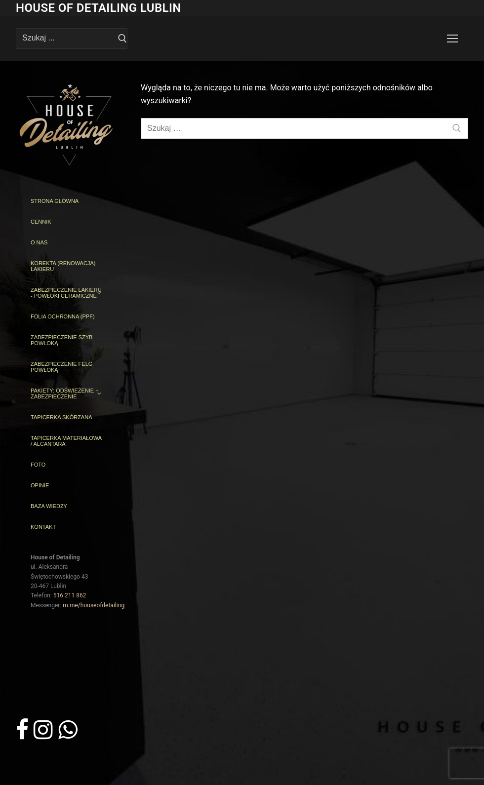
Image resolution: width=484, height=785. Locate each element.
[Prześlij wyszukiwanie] (122, 38)
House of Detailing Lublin (98, 8)
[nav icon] (452, 38)
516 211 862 (69, 595)
